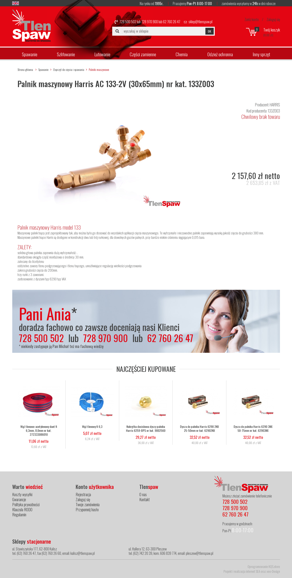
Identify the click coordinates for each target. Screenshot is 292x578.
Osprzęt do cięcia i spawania (68, 69)
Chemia (182, 54)
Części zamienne (143, 54)
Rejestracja (83, 494)
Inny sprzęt (261, 54)
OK (209, 31)
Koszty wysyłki (22, 494)
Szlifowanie (66, 54)
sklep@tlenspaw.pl (200, 21)
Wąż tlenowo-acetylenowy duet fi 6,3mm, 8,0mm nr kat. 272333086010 (38, 430)
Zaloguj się (273, 19)
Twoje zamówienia (88, 504)
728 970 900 (149, 21)
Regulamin (19, 514)
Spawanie (29, 54)
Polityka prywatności (26, 504)
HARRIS (275, 104)
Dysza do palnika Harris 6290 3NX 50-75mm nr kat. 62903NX (253, 428)
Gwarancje (19, 499)
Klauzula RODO (22, 509)
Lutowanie (102, 54)
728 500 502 (127, 21)
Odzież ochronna (220, 54)
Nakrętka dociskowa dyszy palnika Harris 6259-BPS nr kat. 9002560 (146, 428)
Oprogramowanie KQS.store (264, 566)
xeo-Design (273, 571)
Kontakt (144, 499)
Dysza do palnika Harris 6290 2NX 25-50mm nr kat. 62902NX (199, 428)
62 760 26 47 (171, 21)
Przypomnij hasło (87, 509)
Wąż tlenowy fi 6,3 (92, 427)
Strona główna (25, 69)
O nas (143, 494)
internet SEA (253, 571)
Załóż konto (252, 19)
